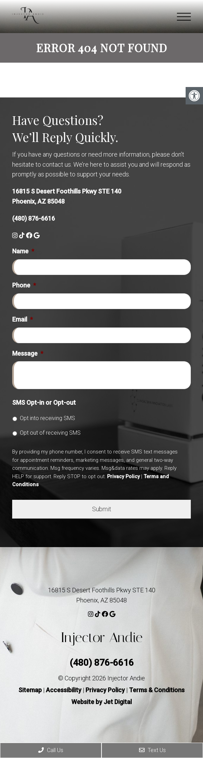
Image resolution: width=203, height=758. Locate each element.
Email (22, 319)
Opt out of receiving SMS (50, 432)
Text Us (152, 750)
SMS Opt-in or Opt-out (44, 402)
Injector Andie (101, 637)
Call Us (50, 750)
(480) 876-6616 (33, 218)
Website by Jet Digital (101, 701)
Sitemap (30, 690)
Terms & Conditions (157, 690)
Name (23, 251)
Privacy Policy (123, 476)
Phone (24, 285)
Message (27, 353)
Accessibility (63, 690)
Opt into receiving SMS (47, 418)
